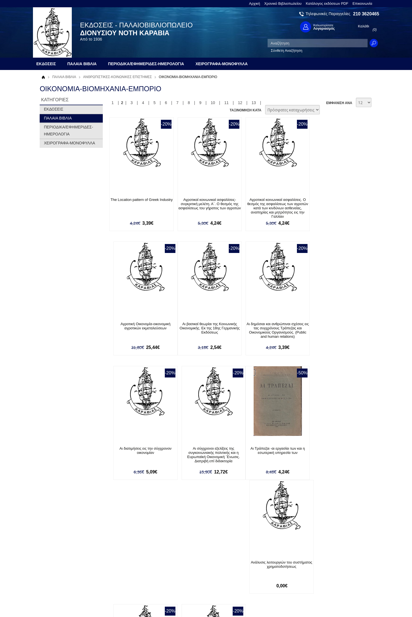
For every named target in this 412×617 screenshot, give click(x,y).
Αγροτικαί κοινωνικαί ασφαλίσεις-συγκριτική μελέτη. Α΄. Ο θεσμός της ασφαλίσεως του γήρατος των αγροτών (204, 206)
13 (254, 102)
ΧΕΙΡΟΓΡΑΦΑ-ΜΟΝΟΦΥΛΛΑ (69, 143)
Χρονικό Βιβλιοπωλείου (283, 3)
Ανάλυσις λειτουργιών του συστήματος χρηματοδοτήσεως (204, 450)
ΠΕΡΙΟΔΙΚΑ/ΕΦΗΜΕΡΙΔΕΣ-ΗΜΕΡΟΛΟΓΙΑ (68, 130)
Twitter (263, 565)
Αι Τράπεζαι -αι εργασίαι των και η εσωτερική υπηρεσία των (140, 450)
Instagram (266, 574)
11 (226, 102)
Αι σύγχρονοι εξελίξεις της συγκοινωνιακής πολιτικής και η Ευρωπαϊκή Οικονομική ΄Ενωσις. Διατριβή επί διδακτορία (333, 330)
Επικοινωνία (362, 3)
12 (240, 102)
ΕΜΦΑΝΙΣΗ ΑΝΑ (339, 103)
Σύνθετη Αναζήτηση (287, 50)
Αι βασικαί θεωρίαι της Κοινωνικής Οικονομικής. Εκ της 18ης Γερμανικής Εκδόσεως (140, 328)
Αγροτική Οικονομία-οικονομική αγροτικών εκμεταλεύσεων (333, 202)
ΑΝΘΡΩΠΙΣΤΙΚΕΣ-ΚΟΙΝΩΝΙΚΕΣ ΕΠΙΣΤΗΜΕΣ (117, 77)
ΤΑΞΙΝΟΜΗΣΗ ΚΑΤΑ (245, 110)
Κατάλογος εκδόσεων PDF (327, 3)
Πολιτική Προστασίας (60, 573)
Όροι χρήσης (53, 564)
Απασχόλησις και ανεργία (333, 448)
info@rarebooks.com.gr (334, 583)
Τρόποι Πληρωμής (126, 561)
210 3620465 (366, 13)
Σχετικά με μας (55, 556)
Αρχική (254, 3)
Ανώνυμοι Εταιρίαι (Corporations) (268, 448)
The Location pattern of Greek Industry (140, 202)
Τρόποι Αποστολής (126, 570)
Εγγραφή (186, 564)
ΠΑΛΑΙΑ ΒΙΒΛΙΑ (64, 77)
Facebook (265, 556)
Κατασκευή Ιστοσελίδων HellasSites (343, 603)
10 (213, 102)
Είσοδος (185, 556)
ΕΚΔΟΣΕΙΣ (53, 109)
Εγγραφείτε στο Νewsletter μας (146, 526)
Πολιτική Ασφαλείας (126, 579)
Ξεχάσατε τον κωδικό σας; (200, 573)
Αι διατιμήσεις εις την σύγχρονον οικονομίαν (268, 326)
